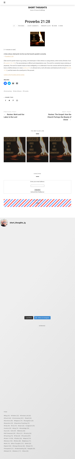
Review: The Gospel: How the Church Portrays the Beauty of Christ (54, 116)
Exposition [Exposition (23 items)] (8, 423)
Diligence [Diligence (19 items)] (18, 420)
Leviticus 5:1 (26, 68)
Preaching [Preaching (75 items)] (8, 436)
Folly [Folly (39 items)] (7, 425)
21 (14, 25)
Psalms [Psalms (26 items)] (18, 438)
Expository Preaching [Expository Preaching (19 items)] (22, 423)
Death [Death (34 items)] (29, 418)
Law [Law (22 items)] (6, 430)
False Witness (17, 91)
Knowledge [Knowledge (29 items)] (24, 428)
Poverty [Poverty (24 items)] (27, 433)
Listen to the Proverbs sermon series (14, 74)
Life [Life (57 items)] (13, 430)
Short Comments (33, 25)
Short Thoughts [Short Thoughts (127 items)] (18, 443)
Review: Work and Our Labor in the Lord (21, 115)
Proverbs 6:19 (8, 63)
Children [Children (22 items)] (15, 415)
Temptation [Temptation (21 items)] (9, 448)
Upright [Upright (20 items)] (31, 448)
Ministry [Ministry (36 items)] (21, 430)
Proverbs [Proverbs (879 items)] (26, 436)
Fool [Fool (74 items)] (14, 425)
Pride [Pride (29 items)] (17, 436)
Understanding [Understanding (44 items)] (21, 448)
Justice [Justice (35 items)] (7, 428)
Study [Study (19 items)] (30, 446)
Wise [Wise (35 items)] (25, 451)
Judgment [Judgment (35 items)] (30, 425)
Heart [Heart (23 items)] (21, 425)
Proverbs (21, 25)
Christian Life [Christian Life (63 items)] (26, 415)
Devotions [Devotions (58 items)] (8, 420)
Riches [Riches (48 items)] (17, 441)
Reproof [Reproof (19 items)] (27, 438)
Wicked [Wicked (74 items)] (7, 451)
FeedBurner (41, 192)
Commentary (8, 91)
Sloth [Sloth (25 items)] (28, 443)
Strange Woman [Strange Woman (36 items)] (19, 446)
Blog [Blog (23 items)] (7, 415)
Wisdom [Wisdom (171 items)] (17, 451)
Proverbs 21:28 (9, 56)
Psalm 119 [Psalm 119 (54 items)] (8, 438)
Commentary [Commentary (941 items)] (18, 418)
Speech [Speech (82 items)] (7, 446)
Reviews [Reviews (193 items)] (8, 441)
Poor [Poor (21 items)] (20, 433)
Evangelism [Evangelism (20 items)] (28, 420)
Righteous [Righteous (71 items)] (27, 441)
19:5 (13, 63)
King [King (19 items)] (15, 428)
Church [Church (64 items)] (7, 418)
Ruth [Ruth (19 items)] (7, 443)
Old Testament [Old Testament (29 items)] (9, 433)
